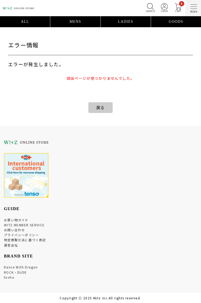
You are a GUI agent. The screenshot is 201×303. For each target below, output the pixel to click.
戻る (100, 107)
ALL (25, 22)
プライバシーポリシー (21, 235)
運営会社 (11, 245)
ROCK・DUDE (15, 272)
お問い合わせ (14, 230)
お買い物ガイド (16, 220)
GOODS (176, 22)
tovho (9, 277)
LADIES (125, 22)
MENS (75, 22)
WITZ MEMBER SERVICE (24, 225)
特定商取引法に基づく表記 (25, 240)
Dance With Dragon (21, 267)
